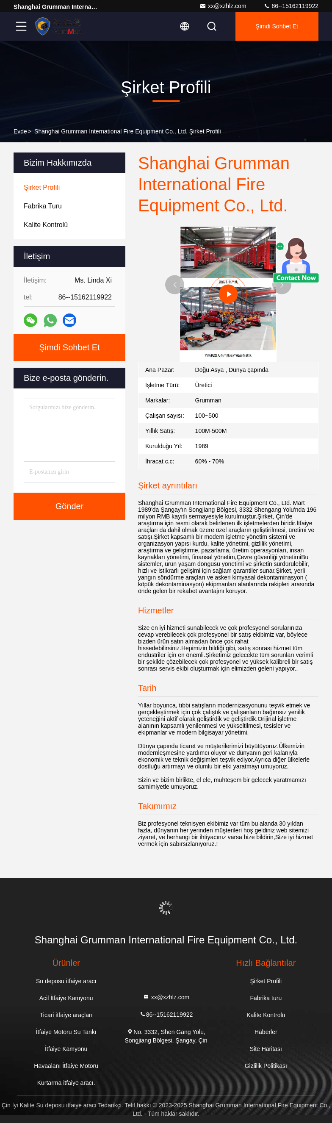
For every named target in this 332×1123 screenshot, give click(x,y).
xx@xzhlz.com (222, 6)
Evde (20, 131)
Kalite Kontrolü (265, 1015)
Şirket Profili (266, 981)
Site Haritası (266, 1048)
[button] (194, 339)
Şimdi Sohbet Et (277, 26)
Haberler (266, 1032)
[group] (228, 294)
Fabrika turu (266, 998)
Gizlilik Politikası (266, 1065)
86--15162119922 (290, 6)
